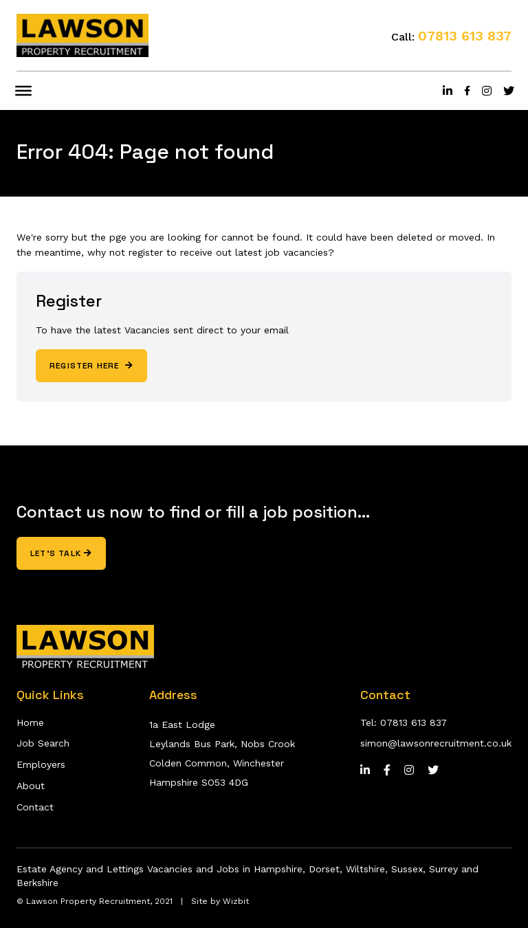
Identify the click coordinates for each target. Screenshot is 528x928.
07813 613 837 (465, 35)
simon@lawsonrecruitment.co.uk (436, 743)
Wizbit (236, 901)
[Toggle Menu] (23, 91)
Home (30, 722)
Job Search (42, 743)
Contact (35, 807)
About (30, 785)
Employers (40, 764)
